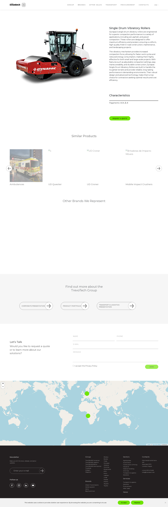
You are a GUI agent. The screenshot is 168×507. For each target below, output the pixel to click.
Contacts (144, 5)
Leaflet (148, 444)
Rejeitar (137, 502)
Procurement (128, 5)
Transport (111, 5)
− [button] (3, 387)
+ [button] (3, 383)
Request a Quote (120, 118)
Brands (82, 5)
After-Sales (95, 5)
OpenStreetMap (157, 444)
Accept (124, 502)
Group (70, 5)
